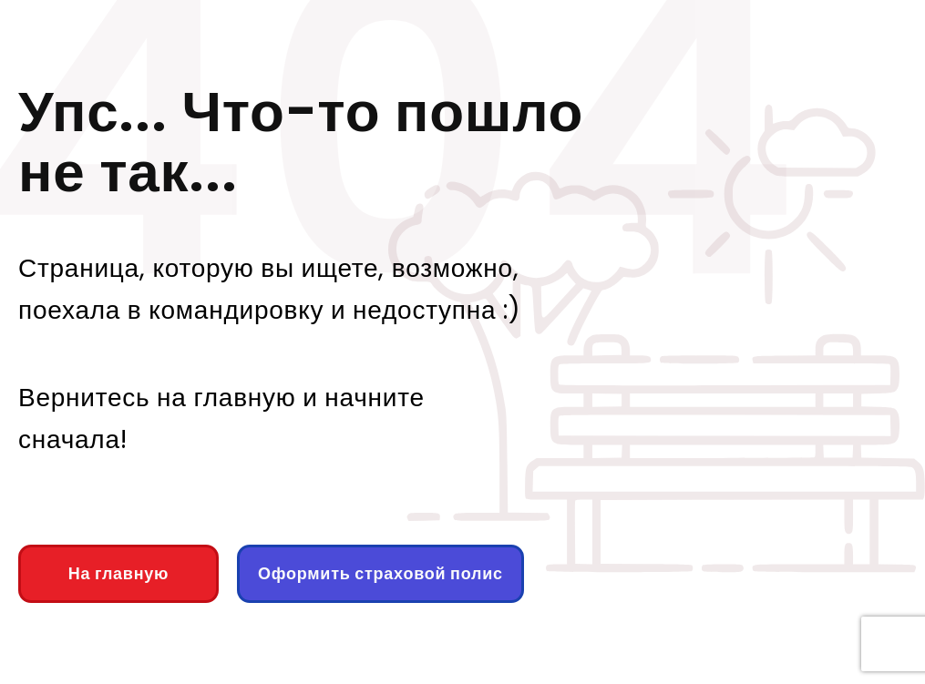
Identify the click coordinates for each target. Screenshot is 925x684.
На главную (118, 573)
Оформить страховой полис (380, 573)
